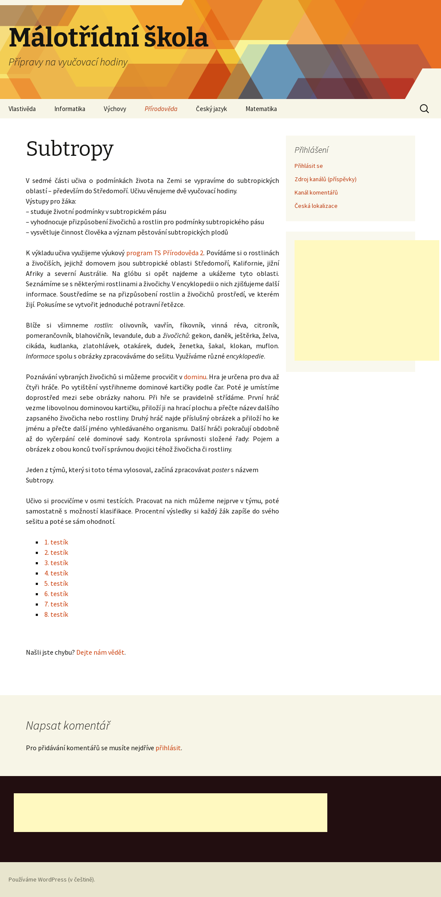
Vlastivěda (22, 109)
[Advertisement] (367, 300)
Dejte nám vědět (100, 652)
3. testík (56, 562)
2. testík (56, 552)
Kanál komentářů (316, 192)
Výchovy (115, 109)
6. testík (56, 593)
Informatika (69, 109)
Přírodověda (161, 109)
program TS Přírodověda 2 (165, 252)
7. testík (56, 604)
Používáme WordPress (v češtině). (52, 879)
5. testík (56, 583)
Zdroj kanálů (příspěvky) (326, 179)
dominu (195, 376)
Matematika (261, 109)
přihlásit (168, 747)
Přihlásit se (309, 166)
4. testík (56, 573)
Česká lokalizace (316, 206)
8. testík (56, 614)
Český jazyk (211, 109)
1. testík (56, 542)
